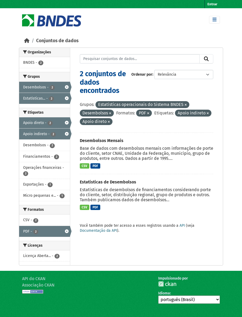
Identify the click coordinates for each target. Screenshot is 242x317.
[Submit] (206, 59)
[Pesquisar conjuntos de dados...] (140, 59)
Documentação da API (98, 230)
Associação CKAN (38, 285)
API (182, 225)
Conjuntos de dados (57, 41)
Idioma (164, 293)
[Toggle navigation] (214, 20)
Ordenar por (141, 74)
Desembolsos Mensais (101, 140)
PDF (95, 166)
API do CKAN (33, 278)
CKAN (167, 284)
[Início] (27, 41)
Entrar (212, 4)
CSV (84, 166)
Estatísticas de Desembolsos (108, 182)
